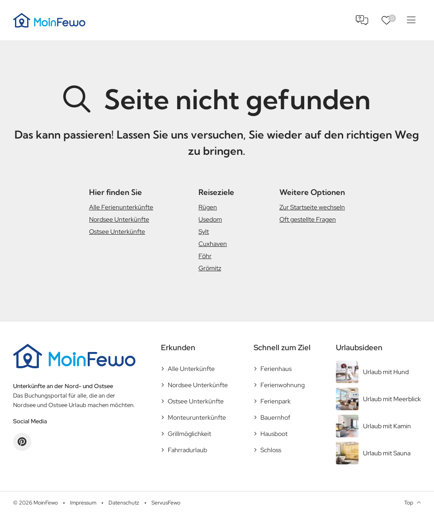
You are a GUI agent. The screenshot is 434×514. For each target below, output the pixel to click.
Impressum (83, 502)
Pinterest (22, 442)
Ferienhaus (276, 369)
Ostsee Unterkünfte (117, 231)
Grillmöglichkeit (189, 434)
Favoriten (392, 18)
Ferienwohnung (282, 385)
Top (408, 502)
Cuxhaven (212, 244)
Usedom (210, 219)
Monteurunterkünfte (197, 417)
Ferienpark (275, 401)
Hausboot (274, 434)
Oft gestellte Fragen (307, 219)
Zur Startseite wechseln (312, 207)
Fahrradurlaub (187, 450)
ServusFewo (165, 502)
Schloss (270, 450)
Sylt (203, 231)
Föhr (205, 256)
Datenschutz (123, 502)
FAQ (362, 20)
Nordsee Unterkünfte (119, 219)
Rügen (207, 207)
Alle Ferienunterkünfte (121, 207)
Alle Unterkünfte (191, 369)
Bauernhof (275, 417)
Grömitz (209, 268)
